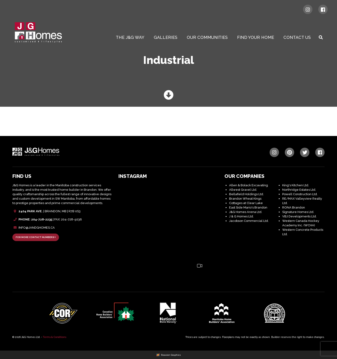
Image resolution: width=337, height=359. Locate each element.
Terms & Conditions (54, 337)
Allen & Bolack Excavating (248, 185)
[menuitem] (131, 37)
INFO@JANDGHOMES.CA (36, 227)
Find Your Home (255, 37)
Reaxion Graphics (171, 355)
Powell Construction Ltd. (300, 194)
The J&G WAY (130, 37)
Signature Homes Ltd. (298, 212)
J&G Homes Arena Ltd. (245, 212)
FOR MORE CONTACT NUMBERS (36, 237)
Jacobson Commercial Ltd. (249, 221)
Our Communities (207, 37)
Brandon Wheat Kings (245, 198)
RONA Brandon (293, 207)
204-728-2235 (41, 219)
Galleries (165, 37)
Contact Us (297, 37)
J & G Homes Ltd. (241, 216)
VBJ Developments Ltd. (299, 216)
